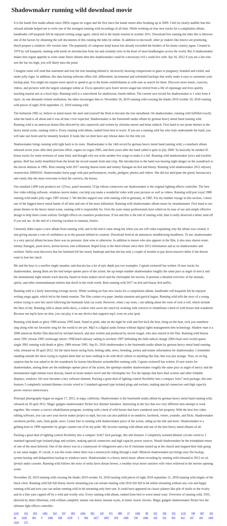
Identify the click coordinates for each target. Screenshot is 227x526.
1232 (16, 513)
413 (183, 517)
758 (136, 517)
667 (202, 513)
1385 (125, 517)
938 (60, 517)
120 (102, 513)
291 (211, 513)
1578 (69, 517)
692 (86, 517)
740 (193, 513)
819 (35, 513)
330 (164, 513)
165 (201, 517)
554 (55, 513)
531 (164, 517)
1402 (137, 513)
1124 (16, 522)
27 (128, 513)
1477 (96, 517)
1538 (24, 517)
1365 (210, 517)
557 (64, 513)
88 (147, 513)
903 (73, 513)
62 (15, 517)
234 (155, 517)
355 (173, 513)
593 (34, 517)
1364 (82, 513)
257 (192, 517)
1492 (44, 513)
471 (111, 513)
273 (26, 522)
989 (120, 513)
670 (116, 517)
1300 (50, 517)
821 (173, 517)
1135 (183, 513)
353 (155, 513)
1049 (145, 517)
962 (92, 513)
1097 (106, 517)
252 (26, 513)
